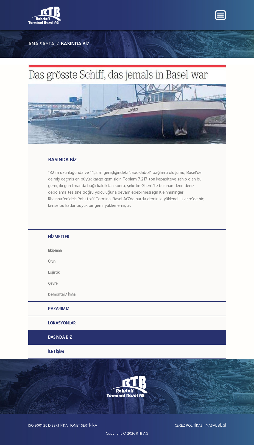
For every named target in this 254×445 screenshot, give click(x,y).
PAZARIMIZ (58, 308)
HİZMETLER (58, 236)
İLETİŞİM (56, 351)
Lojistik (54, 272)
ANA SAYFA (41, 44)
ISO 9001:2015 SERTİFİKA (48, 425)
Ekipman (55, 250)
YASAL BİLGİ (216, 425)
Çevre (53, 283)
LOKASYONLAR (62, 323)
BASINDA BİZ (75, 44)
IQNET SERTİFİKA (83, 425)
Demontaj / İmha (62, 294)
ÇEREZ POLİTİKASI (189, 425)
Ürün (51, 261)
